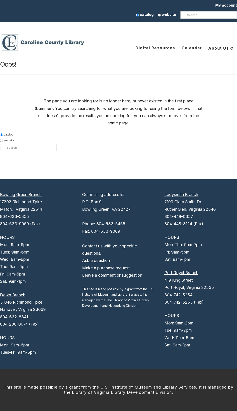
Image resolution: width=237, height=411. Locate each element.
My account (226, 5)
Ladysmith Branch (181, 194)
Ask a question (96, 260)
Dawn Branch (12, 295)
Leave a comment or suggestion (112, 275)
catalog (145, 14)
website (167, 14)
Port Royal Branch (181, 272)
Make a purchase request (106, 268)
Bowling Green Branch (21, 194)
